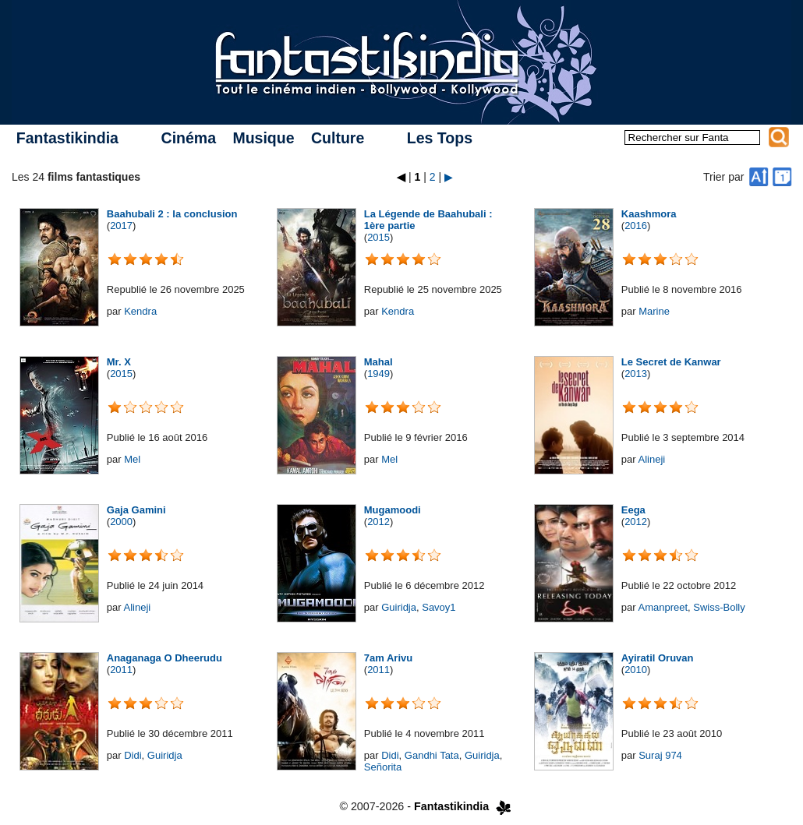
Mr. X (119, 362)
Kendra (140, 311)
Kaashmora (649, 214)
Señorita (383, 767)
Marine (654, 311)
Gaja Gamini (136, 510)
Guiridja (398, 607)
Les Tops (439, 137)
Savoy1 (438, 607)
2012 (378, 521)
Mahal (378, 362)
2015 (378, 237)
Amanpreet (663, 607)
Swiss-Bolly (719, 607)
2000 (121, 521)
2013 (635, 373)
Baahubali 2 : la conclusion (172, 214)
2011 (121, 669)
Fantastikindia (67, 137)
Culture (337, 137)
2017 (121, 225)
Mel (132, 459)
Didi (132, 755)
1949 (378, 373)
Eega (633, 510)
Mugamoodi (392, 510)
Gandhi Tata (432, 755)
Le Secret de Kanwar (671, 362)
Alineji (651, 459)
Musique (263, 137)
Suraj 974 (660, 755)
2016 (635, 225)
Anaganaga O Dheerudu (164, 658)
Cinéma (188, 137)
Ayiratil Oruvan (657, 658)
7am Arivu (388, 658)
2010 (635, 669)
